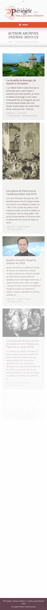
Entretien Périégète (24, 299)
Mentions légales (19, 601)
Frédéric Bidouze (23, 37)
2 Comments (21, 113)
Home (10, 42)
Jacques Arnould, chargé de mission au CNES (21, 262)
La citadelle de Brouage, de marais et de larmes (21, 82)
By (30, 116)
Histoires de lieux (14, 116)
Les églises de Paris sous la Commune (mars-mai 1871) (21, 192)
